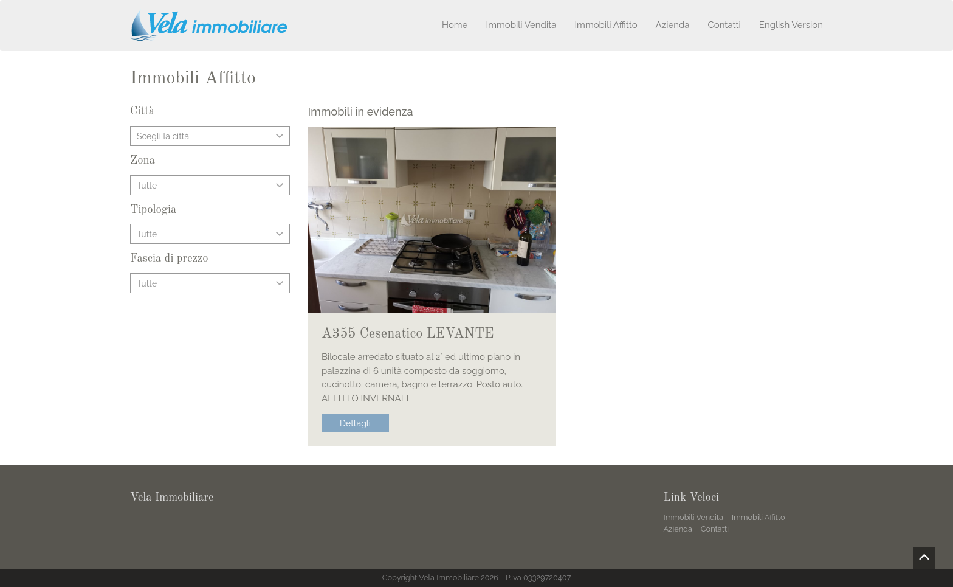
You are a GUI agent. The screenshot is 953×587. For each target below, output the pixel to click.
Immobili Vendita (521, 24)
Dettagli (355, 423)
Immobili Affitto (605, 24)
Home (454, 24)
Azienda (673, 24)
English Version (791, 24)
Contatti (723, 24)
